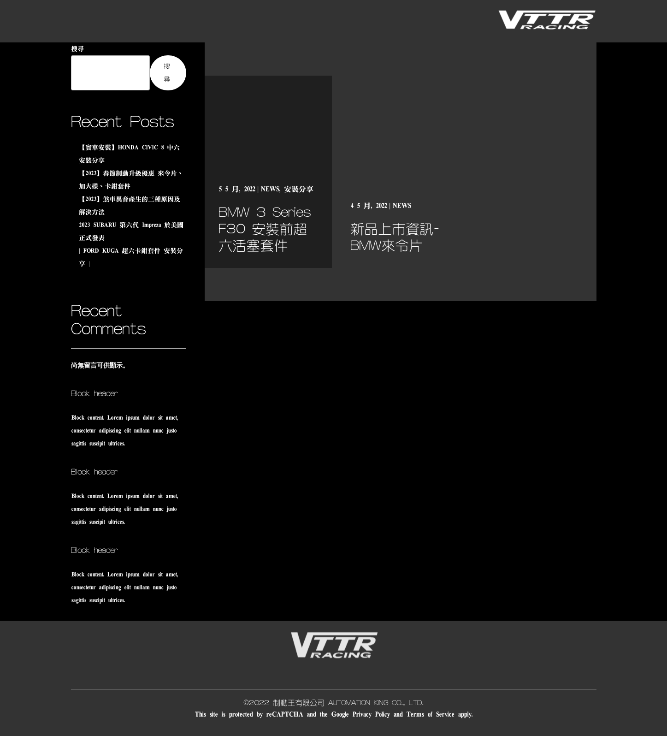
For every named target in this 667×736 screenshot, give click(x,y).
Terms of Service (430, 714)
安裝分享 (298, 189)
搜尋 (77, 49)
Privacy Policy (371, 714)
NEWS (269, 189)
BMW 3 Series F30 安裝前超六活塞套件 (264, 229)
